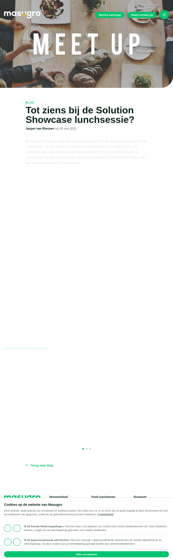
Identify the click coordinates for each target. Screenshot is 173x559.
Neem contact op (142, 15)
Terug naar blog (39, 465)
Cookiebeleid (105, 514)
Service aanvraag (110, 15)
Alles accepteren (86, 554)
